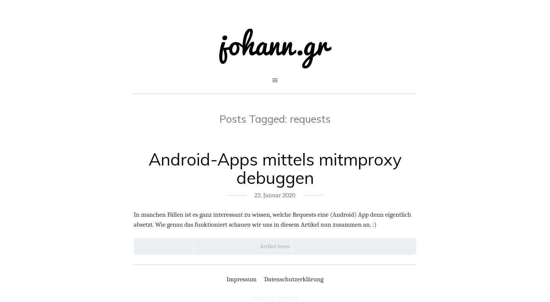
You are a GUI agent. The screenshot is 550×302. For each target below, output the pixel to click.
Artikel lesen (275, 246)
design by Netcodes (275, 297)
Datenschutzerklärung (294, 279)
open (275, 80)
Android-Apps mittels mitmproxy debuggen (275, 168)
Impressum (241, 279)
